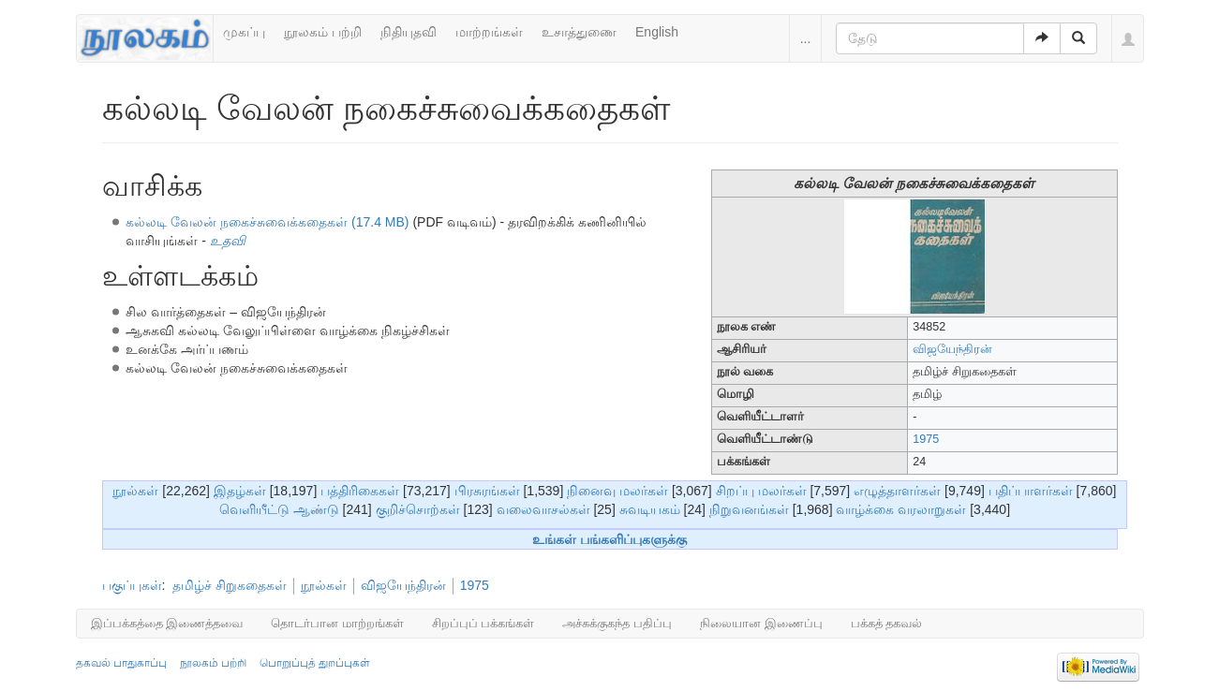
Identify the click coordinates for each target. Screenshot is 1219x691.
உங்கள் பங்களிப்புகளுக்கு (609, 539)
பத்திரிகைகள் (359, 490)
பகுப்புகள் (132, 585)
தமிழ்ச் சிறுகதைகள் (229, 585)
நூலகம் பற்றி (323, 31)
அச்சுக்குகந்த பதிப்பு (617, 623)
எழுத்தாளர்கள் (897, 490)
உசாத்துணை (579, 31)
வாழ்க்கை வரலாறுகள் (901, 509)
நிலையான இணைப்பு (761, 623)
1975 (926, 439)
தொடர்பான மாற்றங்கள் (337, 623)
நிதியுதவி (408, 31)
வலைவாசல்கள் (543, 509)
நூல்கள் (135, 490)
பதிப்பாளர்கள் (1031, 490)
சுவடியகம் (649, 509)
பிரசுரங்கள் (487, 490)
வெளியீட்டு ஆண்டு (279, 509)
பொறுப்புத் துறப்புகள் (315, 662)
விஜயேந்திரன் (952, 349)
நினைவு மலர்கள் (617, 490)
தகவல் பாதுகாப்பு (121, 662)
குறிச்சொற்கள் (418, 509)
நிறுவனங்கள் (749, 509)
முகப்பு (244, 31)
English (656, 31)
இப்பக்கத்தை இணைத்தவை (167, 623)
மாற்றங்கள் (489, 31)
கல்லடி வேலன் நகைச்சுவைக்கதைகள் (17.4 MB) (267, 221)
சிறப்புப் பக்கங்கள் (483, 623)
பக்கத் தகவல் (887, 623)
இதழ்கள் (240, 490)
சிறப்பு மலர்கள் (761, 490)
